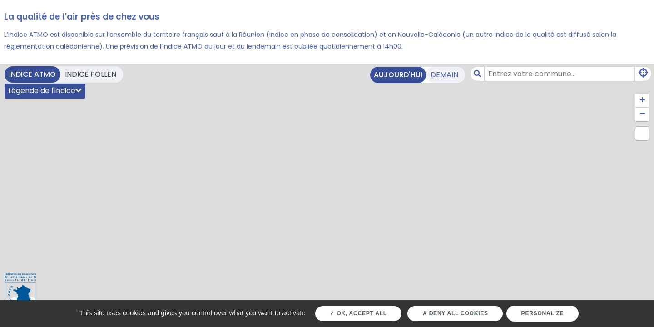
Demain (444, 74)
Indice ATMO (32, 74)
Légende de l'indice (45, 90)
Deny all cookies (455, 313)
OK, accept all (358, 313)
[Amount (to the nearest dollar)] (560, 73)
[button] (642, 101)
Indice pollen (90, 74)
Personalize (542, 313)
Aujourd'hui (398, 74)
